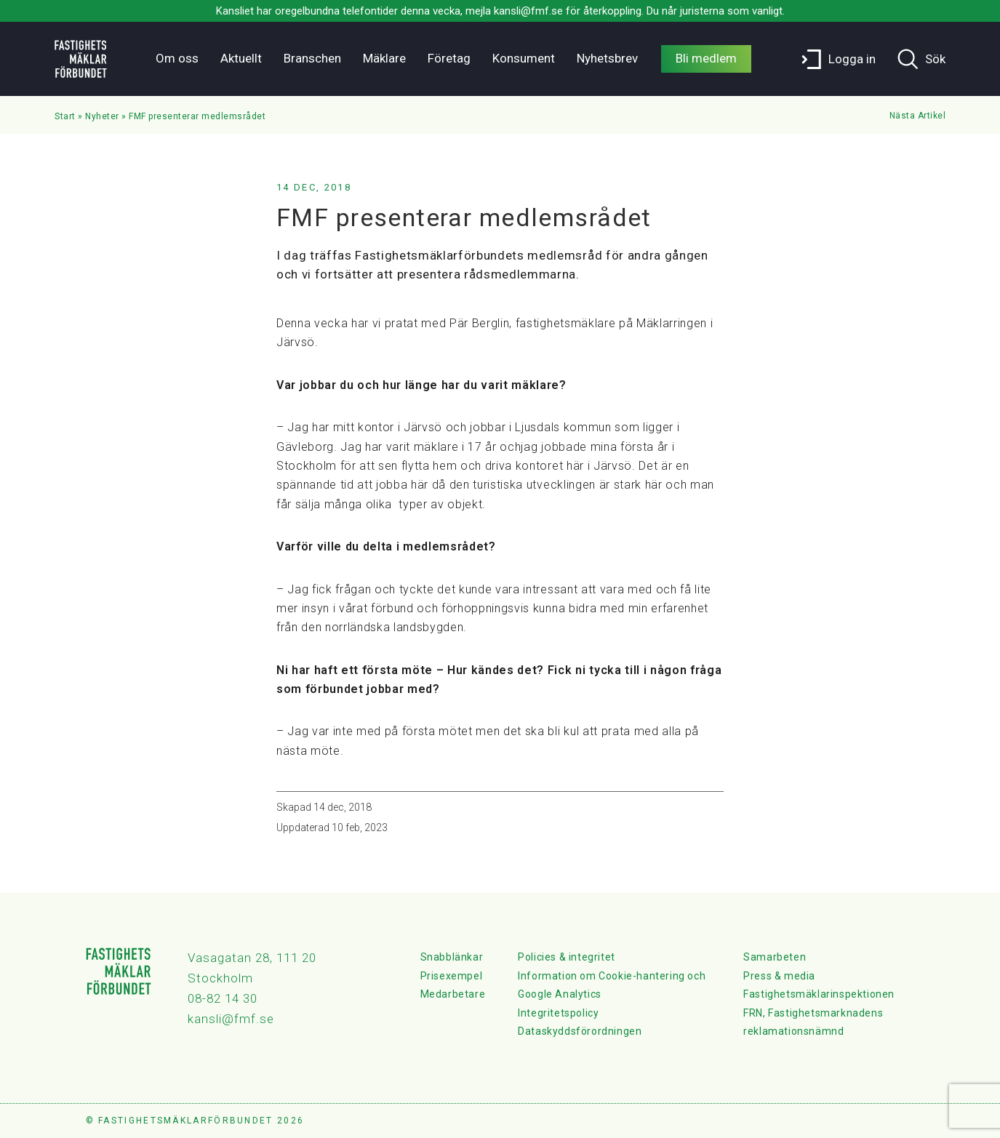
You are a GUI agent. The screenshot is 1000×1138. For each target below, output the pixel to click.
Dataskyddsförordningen (579, 1031)
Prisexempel (451, 976)
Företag (449, 58)
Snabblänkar (452, 957)
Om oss (177, 58)
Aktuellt (241, 58)
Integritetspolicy (558, 1013)
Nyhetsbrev (607, 58)
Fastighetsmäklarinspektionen (819, 994)
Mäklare (384, 58)
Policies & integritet (566, 957)
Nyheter (102, 116)
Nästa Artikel (917, 116)
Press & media (779, 976)
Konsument (523, 58)
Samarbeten (774, 957)
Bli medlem (706, 58)
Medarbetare (453, 994)
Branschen (312, 58)
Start (65, 116)
